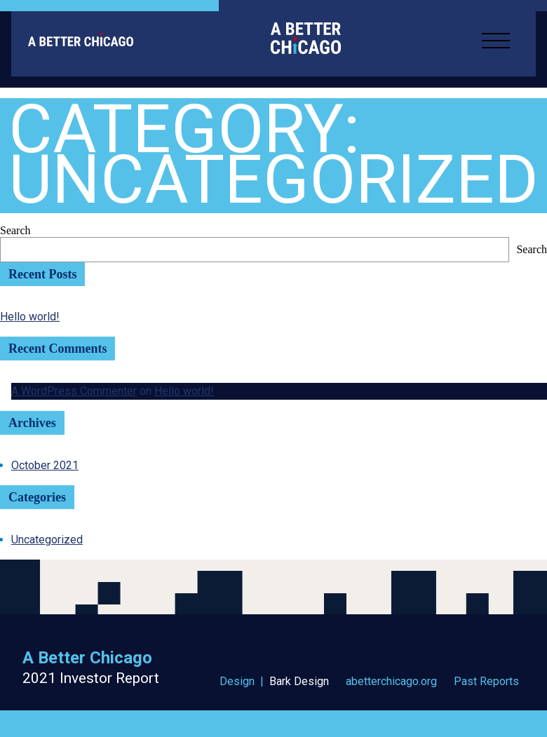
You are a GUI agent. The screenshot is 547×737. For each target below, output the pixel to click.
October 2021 (45, 465)
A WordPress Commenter (74, 391)
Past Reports (486, 681)
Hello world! (30, 316)
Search (15, 230)
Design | (274, 681)
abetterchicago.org (391, 681)
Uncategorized (47, 539)
